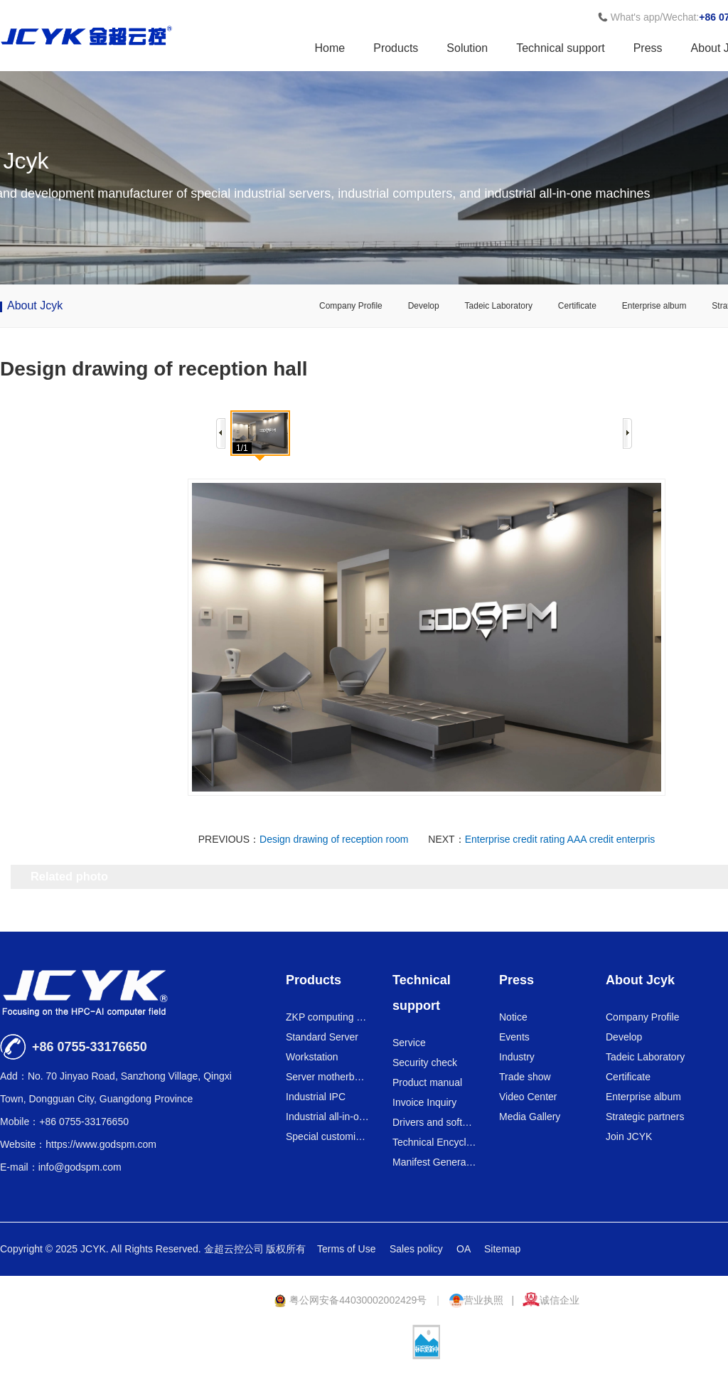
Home (330, 48)
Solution (467, 48)
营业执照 (477, 1300)
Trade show (525, 1076)
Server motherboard (328, 1076)
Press (648, 48)
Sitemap (502, 1249)
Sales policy (418, 1249)
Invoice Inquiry (424, 1102)
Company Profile (350, 306)
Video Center (528, 1096)
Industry (517, 1057)
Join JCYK (629, 1136)
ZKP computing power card (328, 1017)
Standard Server (322, 1037)
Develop (423, 306)
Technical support (560, 48)
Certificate (577, 306)
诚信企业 (551, 1300)
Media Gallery (529, 1116)
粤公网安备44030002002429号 (351, 1300)
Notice (513, 1017)
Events (514, 1037)
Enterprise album (654, 306)
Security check (424, 1062)
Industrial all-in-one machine (328, 1116)
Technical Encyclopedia (434, 1142)
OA (464, 1249)
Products (395, 48)
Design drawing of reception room (333, 839)
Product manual (427, 1082)
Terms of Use (347, 1249)
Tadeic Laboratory (498, 306)
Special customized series (328, 1136)
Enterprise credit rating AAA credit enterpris (560, 839)
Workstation (312, 1057)
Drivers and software (434, 1122)
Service (409, 1042)
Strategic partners (645, 1116)
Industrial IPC (316, 1096)
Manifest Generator (434, 1162)
